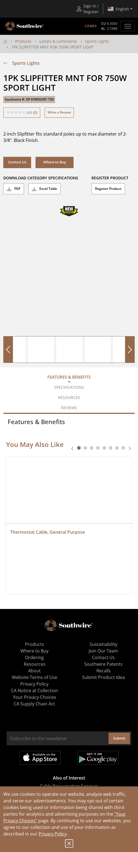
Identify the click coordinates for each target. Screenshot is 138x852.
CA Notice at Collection (34, 690)
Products (23, 41)
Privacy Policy (53, 834)
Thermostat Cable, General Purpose (47, 532)
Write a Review (59, 112)
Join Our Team (103, 651)
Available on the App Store (40, 758)
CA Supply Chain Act (34, 704)
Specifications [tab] (69, 387)
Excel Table (44, 188)
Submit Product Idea (103, 677)
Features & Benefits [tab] (69, 377)
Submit (119, 738)
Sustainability (103, 644)
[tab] (79, 448)
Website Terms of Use (34, 677)
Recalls (103, 671)
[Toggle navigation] (128, 26)
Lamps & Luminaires (58, 41)
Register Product (108, 188)
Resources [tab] (69, 397)
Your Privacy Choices (34, 697)
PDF (13, 188)
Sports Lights (97, 41)
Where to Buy (54, 162)
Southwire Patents (103, 664)
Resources (34, 664)
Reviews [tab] (69, 407)
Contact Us (17, 162)
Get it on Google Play (97, 758)
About (34, 671)
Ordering (34, 657)
